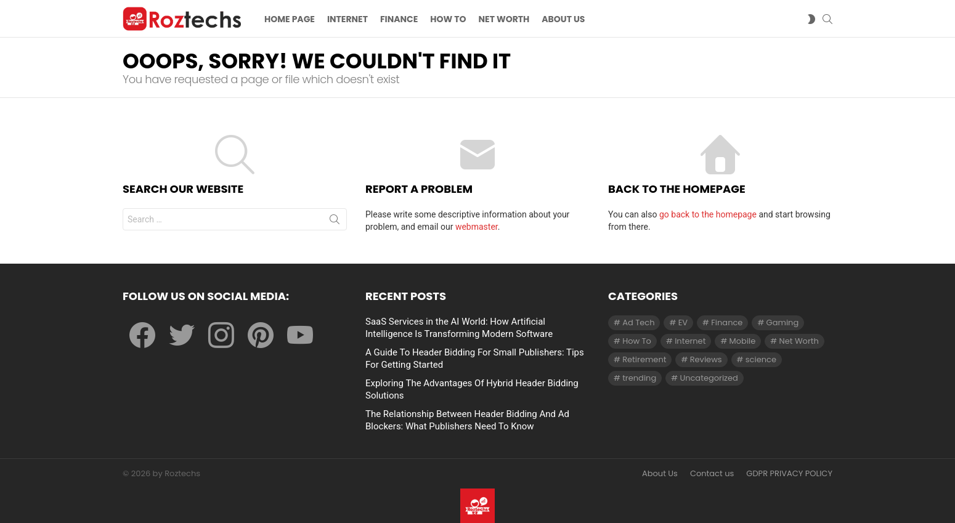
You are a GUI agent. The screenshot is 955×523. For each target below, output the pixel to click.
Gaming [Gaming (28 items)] (782, 322)
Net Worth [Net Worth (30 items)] (799, 341)
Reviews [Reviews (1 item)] (706, 359)
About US (563, 19)
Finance (399, 19)
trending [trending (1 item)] (639, 378)
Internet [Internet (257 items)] (690, 341)
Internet (347, 19)
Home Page (289, 19)
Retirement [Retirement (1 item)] (644, 359)
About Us (660, 474)
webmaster (476, 227)
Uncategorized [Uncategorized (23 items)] (709, 378)
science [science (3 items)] (761, 359)
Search (334, 221)
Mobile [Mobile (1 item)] (742, 341)
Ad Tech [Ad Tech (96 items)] (638, 322)
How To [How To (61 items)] (636, 341)
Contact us (712, 474)
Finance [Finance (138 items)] (726, 322)
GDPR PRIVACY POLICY (789, 474)
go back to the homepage (708, 214)
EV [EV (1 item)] (683, 322)
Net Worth (504, 19)
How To (448, 19)
